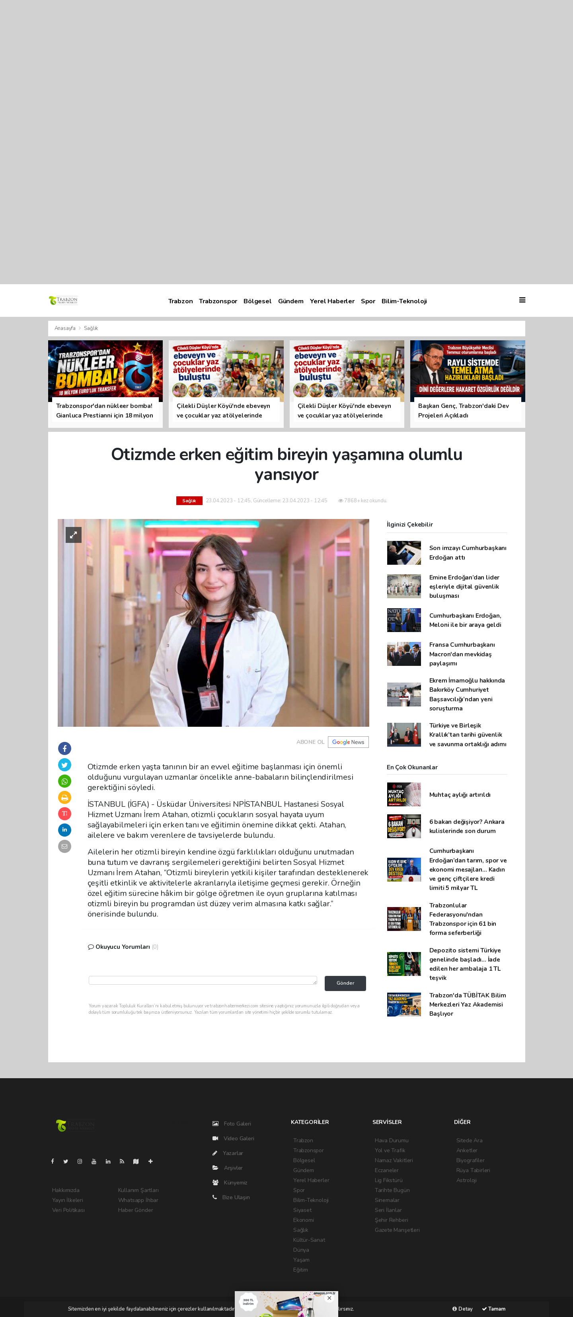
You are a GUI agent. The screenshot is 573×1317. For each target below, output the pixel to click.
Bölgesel (257, 301)
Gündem (291, 301)
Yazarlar (227, 1153)
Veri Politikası (68, 1210)
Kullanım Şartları (138, 1190)
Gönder (346, 982)
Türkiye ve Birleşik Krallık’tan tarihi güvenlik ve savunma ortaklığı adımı (468, 734)
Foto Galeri (231, 1124)
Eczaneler (387, 1170)
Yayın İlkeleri (67, 1200)
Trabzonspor (218, 301)
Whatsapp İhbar (138, 1200)
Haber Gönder (135, 1210)
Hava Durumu (392, 1140)
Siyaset (302, 1210)
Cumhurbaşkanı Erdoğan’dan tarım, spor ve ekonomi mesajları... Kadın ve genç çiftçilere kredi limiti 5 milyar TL (468, 869)
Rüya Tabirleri (473, 1170)
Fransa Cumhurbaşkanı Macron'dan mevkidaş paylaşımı (462, 653)
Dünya (301, 1250)
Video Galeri (233, 1138)
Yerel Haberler (332, 301)
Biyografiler (470, 1160)
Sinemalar (387, 1200)
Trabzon (180, 301)
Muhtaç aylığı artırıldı (460, 794)
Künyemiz (230, 1182)
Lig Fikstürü (389, 1180)
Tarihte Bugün (392, 1190)
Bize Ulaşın (231, 1197)
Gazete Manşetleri (397, 1230)
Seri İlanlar (388, 1210)
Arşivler (227, 1168)
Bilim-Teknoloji (404, 301)
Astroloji (466, 1180)
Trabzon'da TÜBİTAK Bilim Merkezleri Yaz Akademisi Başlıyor (467, 1004)
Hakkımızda (66, 1190)
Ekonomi (303, 1220)
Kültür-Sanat (309, 1240)
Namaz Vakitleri (394, 1160)
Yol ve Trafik (390, 1150)
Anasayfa (66, 328)
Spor (368, 301)
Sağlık (91, 328)
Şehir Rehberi (391, 1220)
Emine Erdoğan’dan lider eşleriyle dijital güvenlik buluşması (464, 586)
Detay (462, 1309)
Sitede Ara (469, 1140)
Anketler (466, 1150)
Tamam (493, 1309)
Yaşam (301, 1260)
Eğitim (300, 1270)
